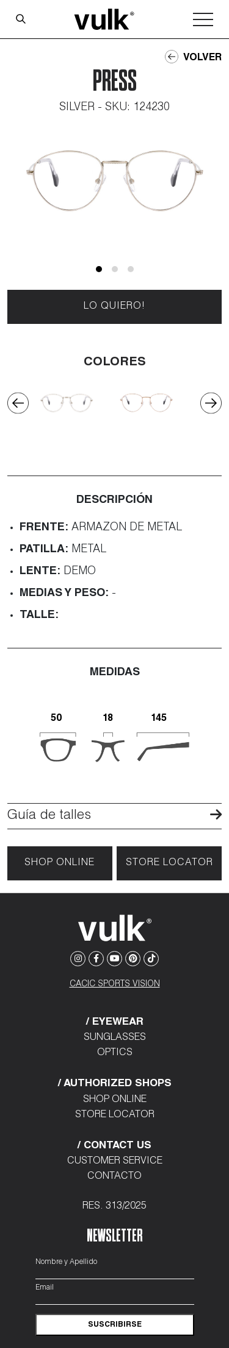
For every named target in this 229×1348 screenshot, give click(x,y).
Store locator (169, 863)
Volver (193, 57)
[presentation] (18, 402)
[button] (99, 269)
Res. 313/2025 (114, 1207)
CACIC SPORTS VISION (115, 984)
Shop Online (59, 863)
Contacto (114, 1177)
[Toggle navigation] (203, 19)
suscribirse (115, 1325)
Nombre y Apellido (66, 1262)
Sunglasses (115, 1038)
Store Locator (114, 1115)
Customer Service (114, 1162)
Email (44, 1287)
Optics (115, 1053)
